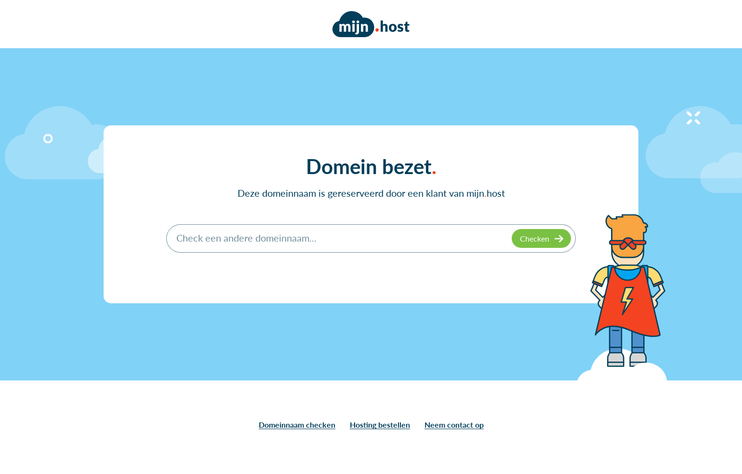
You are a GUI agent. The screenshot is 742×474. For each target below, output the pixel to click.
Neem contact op (454, 424)
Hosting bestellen (380, 424)
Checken (534, 238)
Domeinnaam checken (297, 424)
